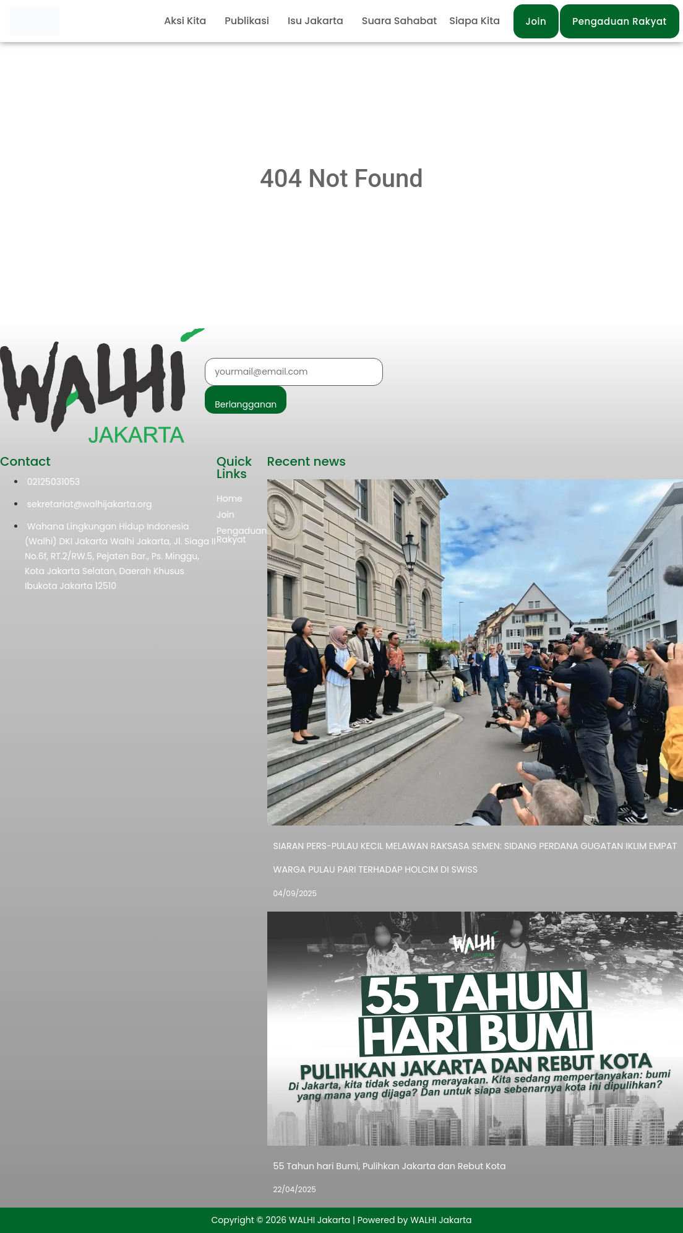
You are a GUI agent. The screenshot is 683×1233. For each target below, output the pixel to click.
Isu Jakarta (315, 21)
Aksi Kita (185, 21)
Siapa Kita (474, 21)
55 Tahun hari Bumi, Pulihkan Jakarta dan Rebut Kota (387, 1166)
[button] (188, 21)
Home (230, 498)
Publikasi (247, 21)
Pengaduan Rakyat (242, 535)
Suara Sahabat (399, 21)
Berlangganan (246, 404)
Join (225, 514)
